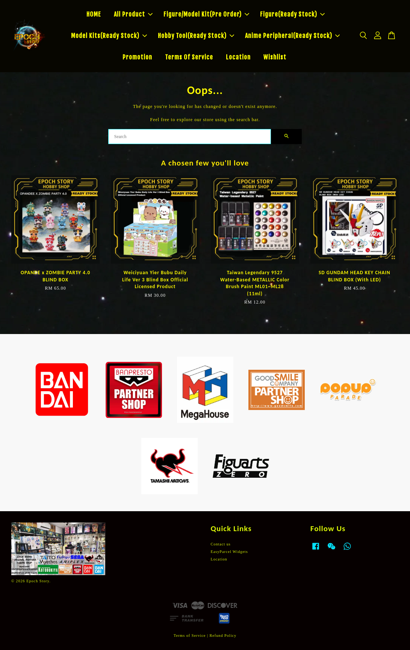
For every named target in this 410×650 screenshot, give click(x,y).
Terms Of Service (189, 57)
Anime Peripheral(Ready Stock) (292, 35)
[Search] (189, 136)
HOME (93, 14)
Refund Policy (223, 635)
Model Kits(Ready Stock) (109, 35)
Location (238, 57)
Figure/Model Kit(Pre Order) (206, 14)
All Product (133, 14)
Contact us (221, 544)
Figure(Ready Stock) (292, 14)
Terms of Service (190, 635)
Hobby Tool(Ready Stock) (196, 35)
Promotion (137, 57)
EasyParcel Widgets (229, 552)
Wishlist (274, 57)
